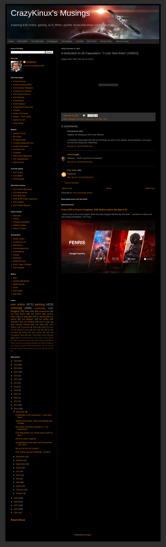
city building (29, 322)
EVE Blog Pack (19, 196)
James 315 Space (20, 113)
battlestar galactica (31, 343)
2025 (16, 365)
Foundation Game (18, 335)
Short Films (91, 41)
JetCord (70, 154)
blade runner (41, 335)
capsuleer (72, 119)
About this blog (122, 41)
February (20, 490)
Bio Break (17, 136)
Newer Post (67, 188)
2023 (16, 372)
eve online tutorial (47, 338)
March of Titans (19, 228)
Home (11, 41)
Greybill (16, 110)
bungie (24, 332)
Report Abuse (18, 520)
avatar (43, 327)
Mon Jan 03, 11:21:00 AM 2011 (80, 177)
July (18, 471)
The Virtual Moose (20, 159)
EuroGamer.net (19, 242)
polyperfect (38, 345)
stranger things (16, 348)
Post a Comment (72, 183)
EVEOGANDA (19, 104)
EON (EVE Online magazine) (25, 199)
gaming (40, 304)
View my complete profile (33, 66)
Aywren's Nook (19, 133)
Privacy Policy (106, 41)
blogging (15, 311)
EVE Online (22, 41)
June (18, 475)
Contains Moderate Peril (23, 143)
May (18, 479)
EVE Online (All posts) (22, 189)
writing (35, 327)
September (21, 464)
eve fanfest (36, 314)
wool (44, 340)
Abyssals (17, 216)
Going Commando (21, 146)
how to (42, 322)
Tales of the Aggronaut (22, 156)
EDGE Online (19, 239)
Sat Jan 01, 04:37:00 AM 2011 (80, 146)
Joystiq (16, 255)
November (20, 457)
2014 (16, 398)
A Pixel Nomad (19, 81)
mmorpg (16, 308)
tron (49, 330)
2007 (16, 505)
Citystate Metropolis (21, 222)
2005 (16, 513)
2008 (16, 502)
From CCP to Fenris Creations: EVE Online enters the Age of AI (94, 209)
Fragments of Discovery (23, 107)
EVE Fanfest (18, 202)
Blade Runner (19, 284)
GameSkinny (18, 251)
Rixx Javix (72, 170)
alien (48, 332)
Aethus (16, 219)
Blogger (88, 535)
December (20, 412)
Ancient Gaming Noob (22, 85)
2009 (16, 498)
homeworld (25, 327)
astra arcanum (34, 338)
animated (14, 332)
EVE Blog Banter (20, 192)
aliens (35, 330)
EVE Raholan (19, 97)
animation (15, 322)
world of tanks (40, 348)
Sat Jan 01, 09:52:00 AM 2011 (80, 162)
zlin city (50, 348)
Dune (15, 287)
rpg (51, 322)
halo (42, 330)
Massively (17, 258)
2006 (16, 509)
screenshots (44, 311)
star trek (48, 345)
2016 (16, 390)
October (19, 460)
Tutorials (79, 41)
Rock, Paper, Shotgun (22, 264)
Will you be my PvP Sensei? (27, 448)
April (18, 482)
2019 (16, 383)
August (19, 468)
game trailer (27, 345)
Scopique (17, 152)
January (19, 493)
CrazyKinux (31, 62)
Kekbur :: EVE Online (22, 117)
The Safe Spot (37, 41)
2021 (16, 379)
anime (20, 343)
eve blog (39, 324)
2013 (16, 401)
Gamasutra (17, 245)
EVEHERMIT (18, 101)
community (39, 308)
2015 (16, 394)
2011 (16, 405)
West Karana (18, 162)
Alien (15, 278)
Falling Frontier (19, 225)
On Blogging (52, 41)
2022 (16, 376)
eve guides (44, 319)
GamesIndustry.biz (21, 248)
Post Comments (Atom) (82, 193)
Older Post (150, 188)
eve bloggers (28, 319)
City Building (66, 41)
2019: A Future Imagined (25, 439)
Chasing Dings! (19, 140)
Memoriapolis (18, 179)
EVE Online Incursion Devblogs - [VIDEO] (32, 452)
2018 (16, 387)
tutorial (19, 330)
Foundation (18, 176)
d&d (42, 343)
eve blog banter (18, 314)
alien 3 (30, 335)
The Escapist (18, 268)
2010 (16, 408)
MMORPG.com (19, 261)
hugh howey (17, 340)
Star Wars (17, 294)
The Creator (22, 338)
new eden (98, 119)
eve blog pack (26, 316)
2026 (16, 361)
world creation (28, 348)
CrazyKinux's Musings (50, 12)
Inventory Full (19, 149)
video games (37, 332)
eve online (80, 119)
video (105, 119)
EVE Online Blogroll (21, 205)
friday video (89, 119)
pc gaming (41, 316)
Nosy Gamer (18, 123)
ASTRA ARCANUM (21, 281)
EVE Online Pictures (21, 94)
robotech (37, 340)
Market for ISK (19, 120)
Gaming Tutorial (22, 324)
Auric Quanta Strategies (23, 88)
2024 (16, 368)
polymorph (27, 340)
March (19, 486)
